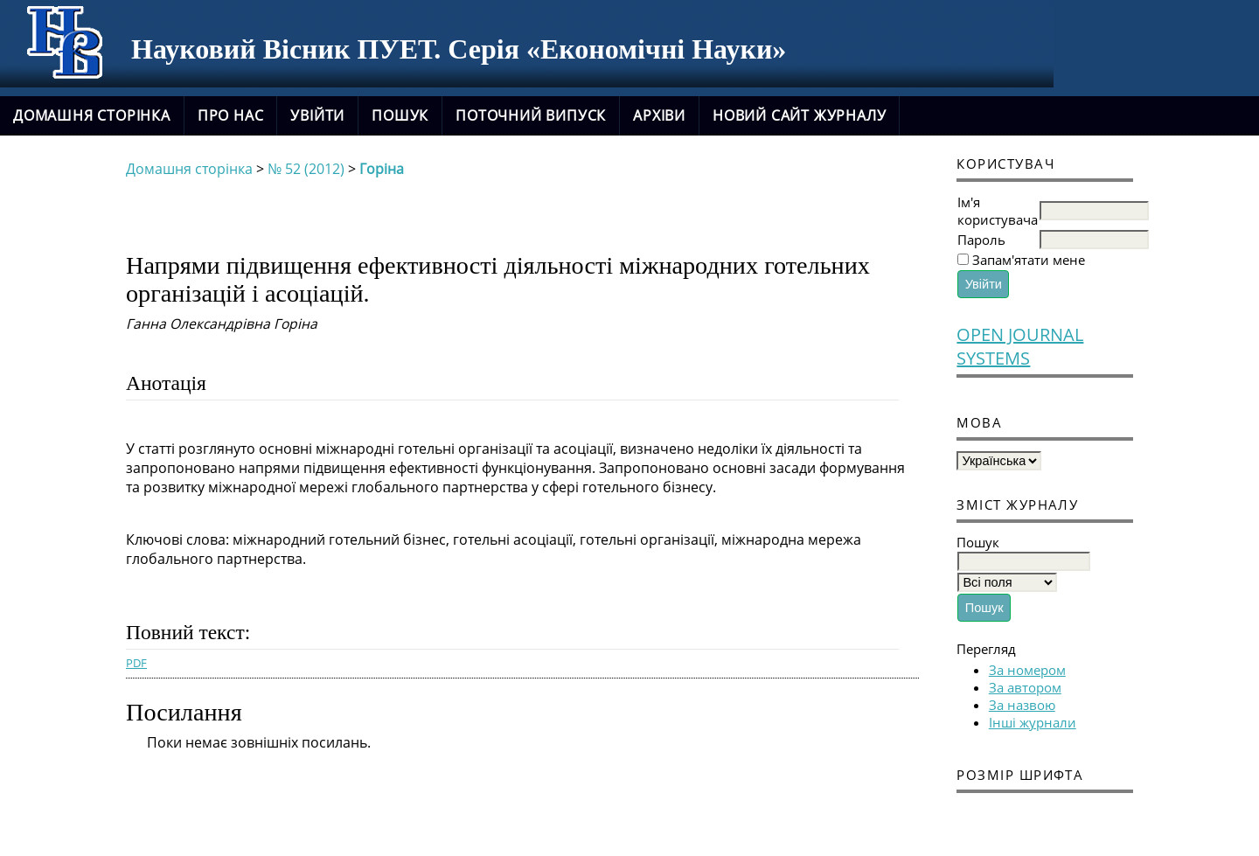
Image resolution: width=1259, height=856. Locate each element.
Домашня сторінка (91, 115)
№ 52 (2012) (306, 168)
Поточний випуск (531, 115)
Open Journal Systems (1019, 346)
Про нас (231, 115)
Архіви (659, 115)
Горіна (381, 168)
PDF (136, 663)
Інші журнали (1032, 722)
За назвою (1022, 704)
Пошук (400, 115)
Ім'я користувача (997, 210)
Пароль (981, 239)
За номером (1027, 670)
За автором (1025, 687)
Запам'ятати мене (1028, 259)
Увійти (317, 115)
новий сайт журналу (799, 115)
